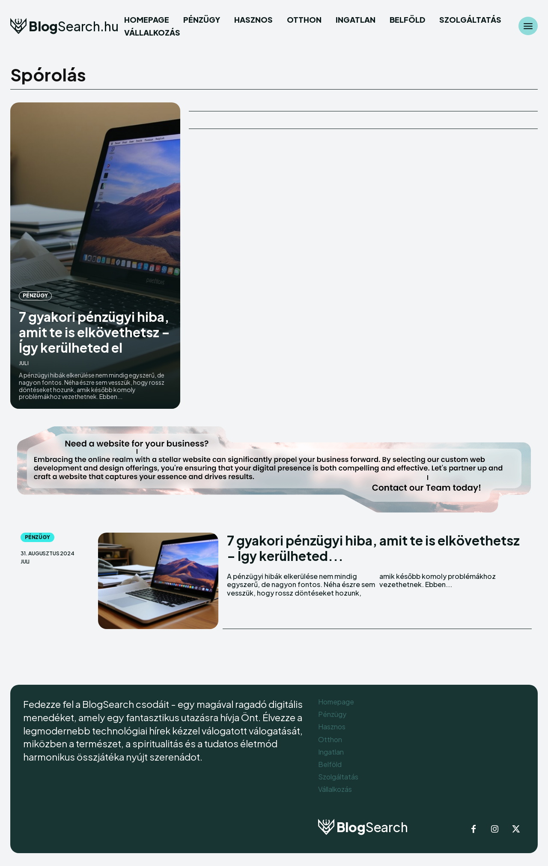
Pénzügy (35, 295)
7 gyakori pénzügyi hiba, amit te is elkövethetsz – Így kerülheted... (373, 548)
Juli (24, 363)
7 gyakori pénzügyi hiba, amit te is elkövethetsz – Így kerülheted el (94, 332)
